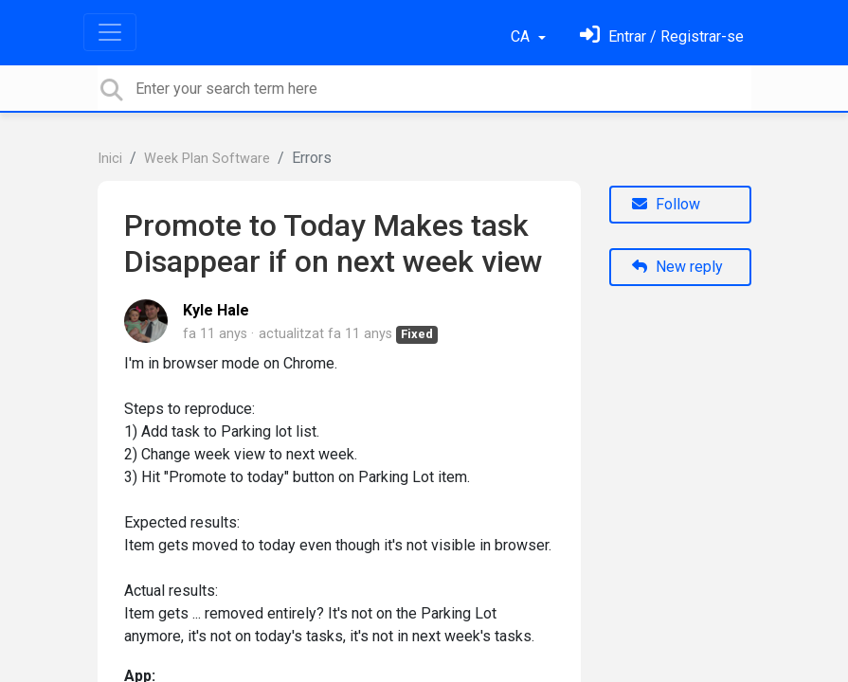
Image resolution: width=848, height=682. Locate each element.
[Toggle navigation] (109, 32)
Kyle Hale (216, 310)
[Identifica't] (661, 36)
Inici (110, 159)
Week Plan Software (207, 159)
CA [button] (522, 36)
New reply (677, 267)
